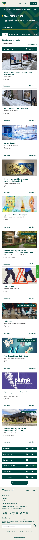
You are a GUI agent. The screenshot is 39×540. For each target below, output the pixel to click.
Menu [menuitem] (33, 3)
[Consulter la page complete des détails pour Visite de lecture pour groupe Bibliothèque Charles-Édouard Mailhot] (19, 255)
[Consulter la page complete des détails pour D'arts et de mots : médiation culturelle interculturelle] (19, 77)
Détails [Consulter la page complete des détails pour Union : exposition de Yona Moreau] (32, 120)
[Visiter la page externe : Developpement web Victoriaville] (27, 513)
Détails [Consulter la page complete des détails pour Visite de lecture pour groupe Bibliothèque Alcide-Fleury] (32, 442)
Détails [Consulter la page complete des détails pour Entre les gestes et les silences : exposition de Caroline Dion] (32, 192)
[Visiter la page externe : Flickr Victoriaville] (23, 513)
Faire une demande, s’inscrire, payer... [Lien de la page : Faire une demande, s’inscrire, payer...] (14, 506)
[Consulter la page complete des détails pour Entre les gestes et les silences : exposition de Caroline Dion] (19, 183)
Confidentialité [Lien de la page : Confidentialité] (29, 535)
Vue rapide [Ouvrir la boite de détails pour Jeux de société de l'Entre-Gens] (7, 368)
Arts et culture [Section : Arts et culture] (13, 34)
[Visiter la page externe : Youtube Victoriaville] (20, 513)
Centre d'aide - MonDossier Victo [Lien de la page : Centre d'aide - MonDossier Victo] (13, 509)
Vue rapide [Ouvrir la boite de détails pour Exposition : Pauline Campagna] (7, 227)
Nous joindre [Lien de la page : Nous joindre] (6, 496)
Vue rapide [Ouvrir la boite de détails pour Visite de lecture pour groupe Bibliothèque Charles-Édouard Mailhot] (7, 264)
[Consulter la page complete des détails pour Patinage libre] (19, 289)
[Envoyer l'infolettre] (34, 526)
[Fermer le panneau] (37, 271)
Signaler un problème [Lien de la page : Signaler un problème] (9, 503)
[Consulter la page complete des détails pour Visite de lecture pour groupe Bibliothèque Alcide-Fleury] (19, 433)
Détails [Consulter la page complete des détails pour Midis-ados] (32, 333)
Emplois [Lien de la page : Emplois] (5, 498)
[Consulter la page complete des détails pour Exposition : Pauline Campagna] (19, 218)
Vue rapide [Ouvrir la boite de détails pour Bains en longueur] (7, 155)
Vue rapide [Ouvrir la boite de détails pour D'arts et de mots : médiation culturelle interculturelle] (7, 86)
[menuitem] (4, 3)
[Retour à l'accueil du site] (3, 9)
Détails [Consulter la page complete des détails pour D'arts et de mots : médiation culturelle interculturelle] (32, 86)
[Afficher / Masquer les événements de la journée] (32, 49)
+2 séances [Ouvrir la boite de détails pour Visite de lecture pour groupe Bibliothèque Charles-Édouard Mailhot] (12, 257)
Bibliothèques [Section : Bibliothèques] (25, 34)
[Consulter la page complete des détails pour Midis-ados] (19, 324)
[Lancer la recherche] (36, 27)
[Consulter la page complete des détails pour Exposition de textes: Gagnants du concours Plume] (19, 396)
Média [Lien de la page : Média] (4, 501)
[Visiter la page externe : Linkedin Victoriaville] (16, 513)
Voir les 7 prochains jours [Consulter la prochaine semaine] (19, 483)
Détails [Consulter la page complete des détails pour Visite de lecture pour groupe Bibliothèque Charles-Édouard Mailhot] (32, 264)
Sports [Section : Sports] (35, 34)
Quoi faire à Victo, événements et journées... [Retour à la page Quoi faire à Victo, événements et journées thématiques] (18, 9)
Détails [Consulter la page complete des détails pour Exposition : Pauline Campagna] (32, 227)
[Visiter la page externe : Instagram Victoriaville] (13, 513)
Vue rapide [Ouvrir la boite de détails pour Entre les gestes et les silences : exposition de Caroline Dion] (7, 192)
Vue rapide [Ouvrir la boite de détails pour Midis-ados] (7, 333)
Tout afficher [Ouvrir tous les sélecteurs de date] (32, 44)
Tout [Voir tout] (4, 34)
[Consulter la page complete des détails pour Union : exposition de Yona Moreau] (19, 111)
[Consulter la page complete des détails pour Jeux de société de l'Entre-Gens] (19, 359)
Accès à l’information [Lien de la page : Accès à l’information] (19, 535)
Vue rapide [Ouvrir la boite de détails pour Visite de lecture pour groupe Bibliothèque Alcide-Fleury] (7, 442)
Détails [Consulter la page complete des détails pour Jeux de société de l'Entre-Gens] (32, 368)
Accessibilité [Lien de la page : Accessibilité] (9, 535)
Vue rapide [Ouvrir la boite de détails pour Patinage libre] (7, 299)
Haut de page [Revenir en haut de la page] (31, 490)
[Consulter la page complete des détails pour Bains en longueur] (19, 146)
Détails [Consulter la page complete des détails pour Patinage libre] (32, 299)
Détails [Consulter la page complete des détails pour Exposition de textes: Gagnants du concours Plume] (32, 405)
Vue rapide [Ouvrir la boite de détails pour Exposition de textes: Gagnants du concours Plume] (7, 405)
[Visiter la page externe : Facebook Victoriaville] (3, 513)
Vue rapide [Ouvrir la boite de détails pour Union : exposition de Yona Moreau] (7, 120)
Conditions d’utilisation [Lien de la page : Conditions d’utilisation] (19, 537)
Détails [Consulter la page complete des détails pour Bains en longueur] (32, 155)
